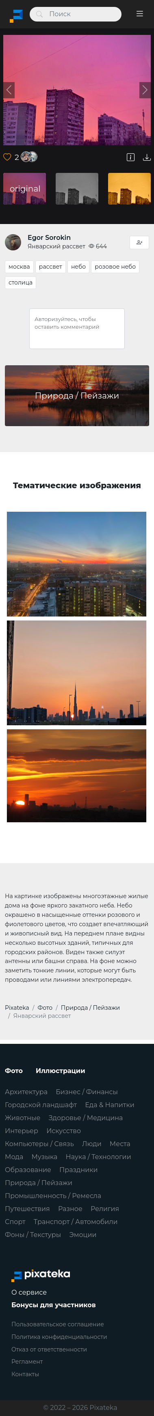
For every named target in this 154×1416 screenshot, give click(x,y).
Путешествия (27, 1209)
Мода (14, 1157)
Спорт (15, 1222)
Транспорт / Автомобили (76, 1222)
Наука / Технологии (98, 1157)
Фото (14, 1071)
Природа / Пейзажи (38, 1183)
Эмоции (82, 1235)
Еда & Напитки (109, 1105)
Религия (105, 1209)
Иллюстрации (60, 1071)
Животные (22, 1118)
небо (78, 266)
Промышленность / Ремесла (53, 1196)
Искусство (63, 1131)
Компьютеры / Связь (39, 1144)
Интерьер (21, 1131)
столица (21, 282)
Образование (28, 1170)
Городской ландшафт (41, 1105)
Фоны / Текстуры (33, 1235)
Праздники (78, 1170)
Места (120, 1144)
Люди (92, 1144)
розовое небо (115, 266)
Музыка (45, 1157)
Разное (70, 1209)
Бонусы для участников (53, 1305)
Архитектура (26, 1092)
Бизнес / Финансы (87, 1092)
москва (19, 266)
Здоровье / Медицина (86, 1118)
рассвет (50, 266)
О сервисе (29, 1292)
